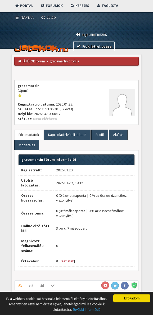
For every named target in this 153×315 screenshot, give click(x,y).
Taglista (107, 6)
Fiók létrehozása (94, 46)
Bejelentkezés (91, 34)
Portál (24, 6)
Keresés (79, 6)
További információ (87, 310)
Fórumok (51, 6)
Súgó (48, 17)
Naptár (24, 17)
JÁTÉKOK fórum (34, 61)
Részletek (67, 261)
